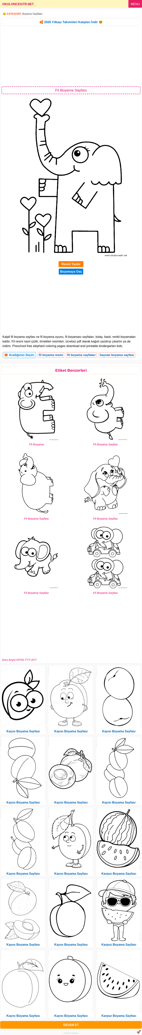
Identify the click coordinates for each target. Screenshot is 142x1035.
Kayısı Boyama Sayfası (23, 731)
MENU (135, 4)
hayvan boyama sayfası (117, 355)
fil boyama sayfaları (81, 355)
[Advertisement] (71, 56)
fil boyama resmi (51, 355)
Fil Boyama (36, 444)
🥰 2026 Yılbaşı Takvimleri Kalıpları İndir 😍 (70, 22)
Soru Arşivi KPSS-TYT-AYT (19, 659)
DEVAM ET (71, 1025)
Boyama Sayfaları (32, 13)
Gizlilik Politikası (71, 1033)
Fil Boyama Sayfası (105, 444)
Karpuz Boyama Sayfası (118, 873)
